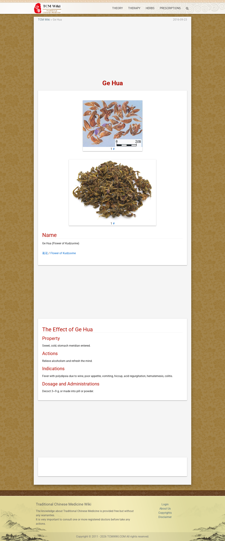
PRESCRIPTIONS (170, 8)
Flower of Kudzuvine (63, 253)
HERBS (150, 8)
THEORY (117, 8)
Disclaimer (165, 517)
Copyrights (165, 512)
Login (165, 504)
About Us (165, 508)
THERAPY (134, 8)
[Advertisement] (112, 50)
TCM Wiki (44, 19)
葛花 (45, 253)
